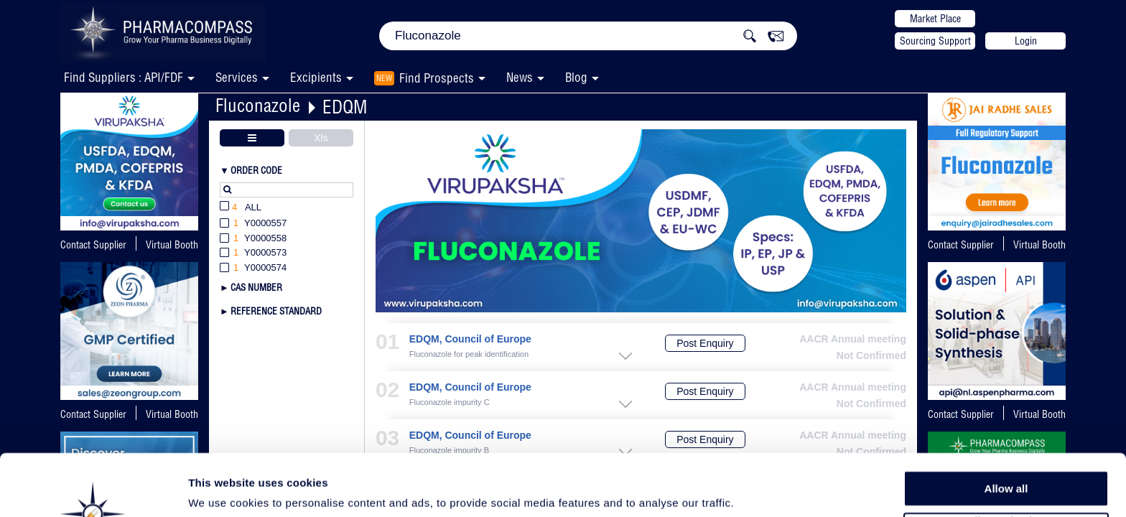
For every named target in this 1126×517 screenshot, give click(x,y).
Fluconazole (257, 105)
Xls (320, 138)
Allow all (1006, 430)
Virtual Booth (172, 244)
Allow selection (1006, 463)
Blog (576, 77)
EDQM (344, 107)
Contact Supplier (93, 244)
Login (1026, 40)
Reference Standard (276, 311)
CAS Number (256, 287)
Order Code (256, 170)
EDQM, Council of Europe (470, 339)
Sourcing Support (935, 40)
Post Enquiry (704, 343)
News (519, 77)
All (240, 208)
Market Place (935, 18)
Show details (753, 489)
